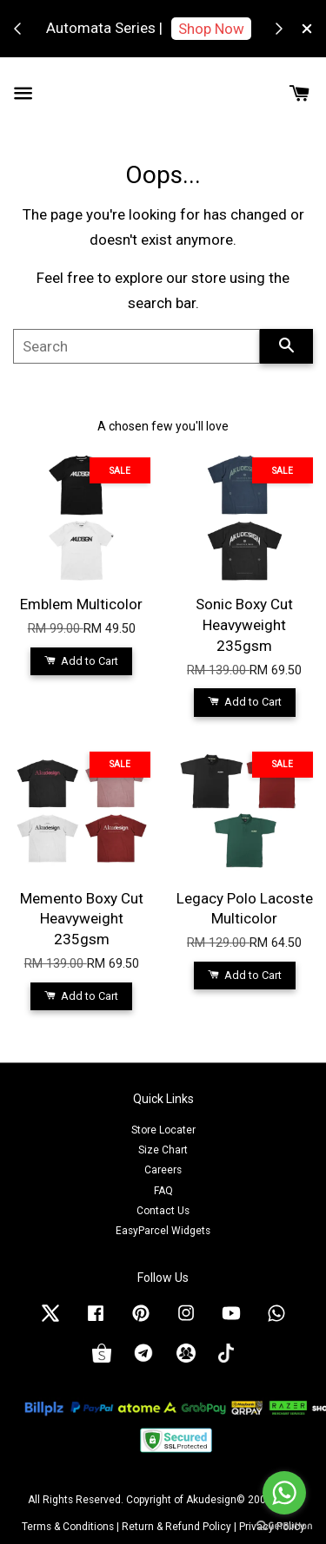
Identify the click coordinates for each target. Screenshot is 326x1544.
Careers (163, 1170)
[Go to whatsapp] (284, 1492)
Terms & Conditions (68, 1527)
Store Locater (163, 1130)
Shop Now (211, 28)
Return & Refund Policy (176, 1527)
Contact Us (163, 1211)
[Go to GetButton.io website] (284, 1526)
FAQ (163, 1191)
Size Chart (163, 1150)
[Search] (136, 346)
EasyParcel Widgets (163, 1231)
